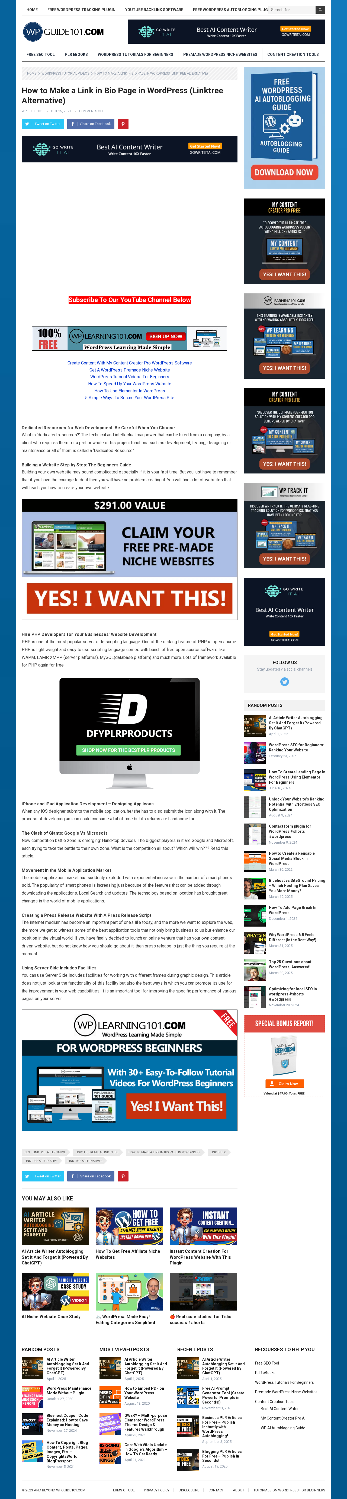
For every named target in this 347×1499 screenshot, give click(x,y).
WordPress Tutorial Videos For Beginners (129, 376)
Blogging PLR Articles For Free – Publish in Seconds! (222, 1456)
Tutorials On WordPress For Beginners (289, 1490)
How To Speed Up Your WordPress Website (129, 383)
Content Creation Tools (293, 54)
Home (32, 10)
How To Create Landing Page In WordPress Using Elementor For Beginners (297, 777)
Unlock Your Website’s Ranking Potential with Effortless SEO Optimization (296, 804)
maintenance (34, 450)
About (238, 1490)
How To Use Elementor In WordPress (129, 390)
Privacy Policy (156, 1490)
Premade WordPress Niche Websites (220, 54)
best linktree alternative (45, 1152)
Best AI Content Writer (280, 1409)
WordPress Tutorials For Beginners (135, 54)
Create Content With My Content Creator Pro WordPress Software (130, 363)
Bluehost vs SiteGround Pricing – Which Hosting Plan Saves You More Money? (297, 885)
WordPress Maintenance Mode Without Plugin (69, 1390)
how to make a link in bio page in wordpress (164, 1152)
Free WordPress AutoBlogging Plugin (232, 10)
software (208, 649)
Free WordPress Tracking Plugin (81, 10)
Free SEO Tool (41, 54)
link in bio (218, 1152)
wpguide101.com (70, 1490)
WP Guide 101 (32, 111)
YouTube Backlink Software (154, 10)
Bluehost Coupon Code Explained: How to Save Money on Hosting (67, 1420)
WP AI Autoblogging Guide (283, 1428)
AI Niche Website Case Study (51, 1316)
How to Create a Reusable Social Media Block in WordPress (292, 858)
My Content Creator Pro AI (283, 1418)
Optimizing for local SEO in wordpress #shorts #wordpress (293, 994)
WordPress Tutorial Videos (65, 73)
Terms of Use (123, 1490)
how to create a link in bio (97, 1152)
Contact (216, 1490)
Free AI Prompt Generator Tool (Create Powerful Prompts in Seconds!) (223, 1395)
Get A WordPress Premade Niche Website (129, 370)
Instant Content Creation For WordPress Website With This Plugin (200, 1257)
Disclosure (189, 1490)
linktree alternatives (85, 1161)
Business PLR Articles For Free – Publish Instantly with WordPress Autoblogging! (222, 1426)
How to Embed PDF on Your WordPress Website (144, 1393)
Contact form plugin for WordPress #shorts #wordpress (290, 831)
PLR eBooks (76, 54)
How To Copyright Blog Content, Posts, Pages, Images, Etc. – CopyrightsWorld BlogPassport (67, 1451)
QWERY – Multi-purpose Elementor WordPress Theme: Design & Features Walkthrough (145, 1422)
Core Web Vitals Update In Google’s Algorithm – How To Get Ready (145, 1449)
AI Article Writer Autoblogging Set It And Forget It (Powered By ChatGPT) (55, 1257)
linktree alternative (40, 1161)
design (201, 975)
